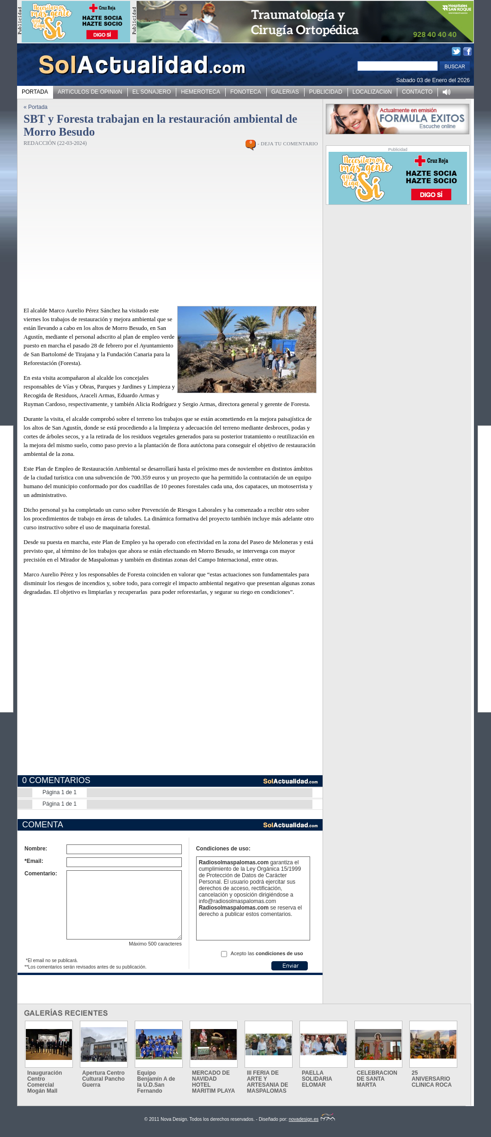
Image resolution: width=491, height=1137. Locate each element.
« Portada (36, 107)
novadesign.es (312, 1119)
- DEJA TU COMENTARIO (287, 143)
